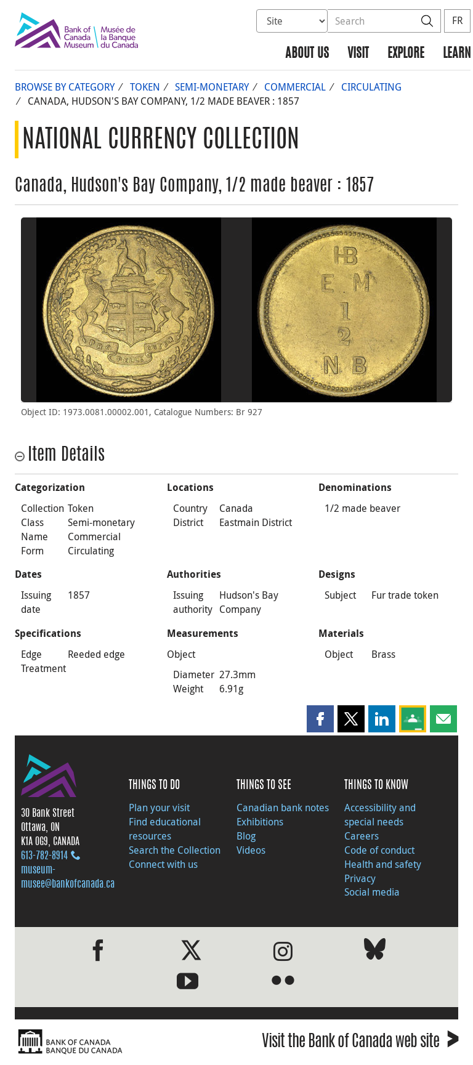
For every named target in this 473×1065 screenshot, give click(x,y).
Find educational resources (165, 829)
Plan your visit (159, 807)
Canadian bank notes (282, 807)
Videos (250, 850)
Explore (405, 53)
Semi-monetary (212, 87)
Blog (246, 836)
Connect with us (163, 864)
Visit (358, 53)
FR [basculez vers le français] (457, 20)
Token (145, 87)
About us (307, 53)
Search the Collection (174, 850)
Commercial (295, 87)
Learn (457, 53)
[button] (320, 718)
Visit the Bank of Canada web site (360, 1043)
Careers (361, 836)
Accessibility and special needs (380, 814)
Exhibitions (259, 821)
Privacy (360, 878)
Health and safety (382, 864)
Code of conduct (379, 850)
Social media (372, 892)
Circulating (371, 87)
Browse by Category (65, 87)
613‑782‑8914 (44, 856)
